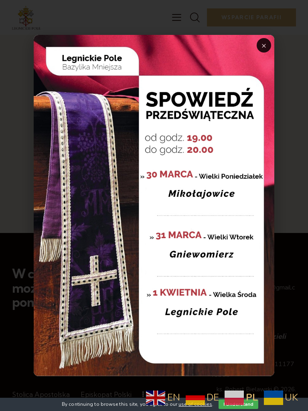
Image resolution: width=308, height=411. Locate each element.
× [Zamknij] (263, 45)
